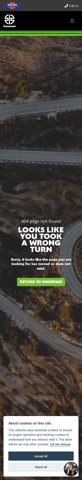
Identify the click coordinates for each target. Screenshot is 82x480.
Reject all (41, 467)
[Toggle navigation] (72, 21)
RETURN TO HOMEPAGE (41, 282)
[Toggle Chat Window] (71, 469)
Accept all (41, 456)
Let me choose (60, 444)
